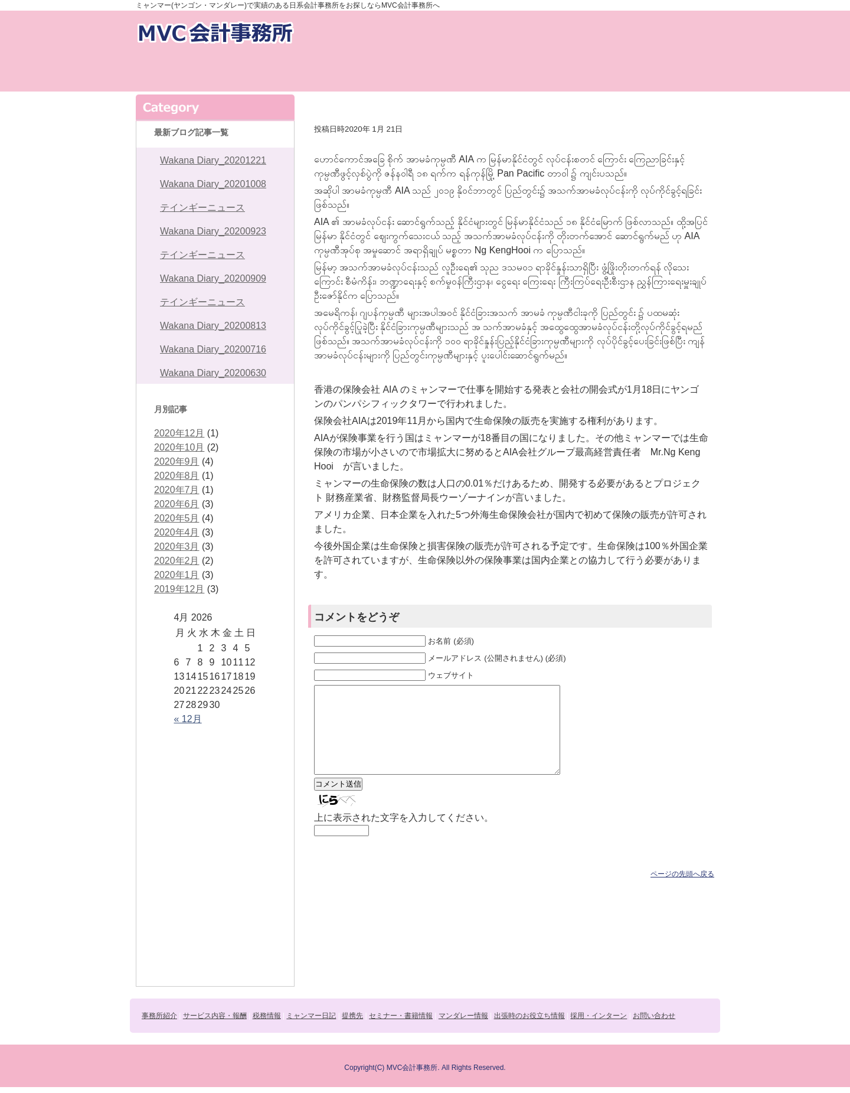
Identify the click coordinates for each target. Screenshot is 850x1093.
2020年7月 (177, 490)
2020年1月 (177, 575)
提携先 (461, 72)
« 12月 (188, 719)
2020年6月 (177, 504)
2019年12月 (179, 589)
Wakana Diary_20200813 (213, 326)
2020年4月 (177, 532)
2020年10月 (179, 447)
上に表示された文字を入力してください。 (403, 835)
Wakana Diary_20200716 (213, 349)
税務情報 (317, 72)
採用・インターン (486, 32)
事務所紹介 (172, 72)
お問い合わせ (382, 32)
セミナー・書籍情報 (533, 72)
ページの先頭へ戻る (682, 892)
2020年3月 (177, 546)
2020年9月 (177, 461)
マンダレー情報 (605, 72)
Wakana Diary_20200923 (213, 231)
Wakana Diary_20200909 (213, 278)
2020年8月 (177, 476)
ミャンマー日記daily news (389, 72)
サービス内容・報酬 (245, 72)
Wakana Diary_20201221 (213, 160)
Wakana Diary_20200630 (213, 373)
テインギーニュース (202, 208)
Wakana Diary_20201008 (213, 184)
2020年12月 (179, 433)
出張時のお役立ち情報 (677, 72)
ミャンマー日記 (311, 1016)
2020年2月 (177, 561)
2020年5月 (177, 518)
